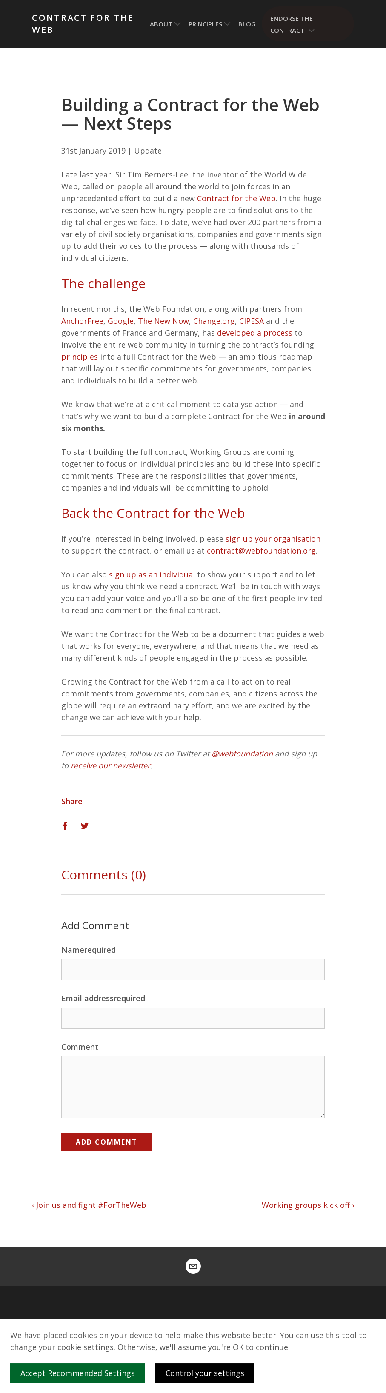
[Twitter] (85, 825)
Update (148, 151)
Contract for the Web (83, 23)
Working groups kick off (306, 1205)
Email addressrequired (103, 998)
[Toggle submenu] (177, 24)
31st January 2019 (93, 151)
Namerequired (88, 950)
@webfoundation (242, 753)
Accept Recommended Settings (80, 1373)
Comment (79, 1047)
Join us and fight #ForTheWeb (91, 1205)
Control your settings (205, 1373)
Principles (205, 24)
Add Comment (106, 1142)
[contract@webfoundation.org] (193, 1266)
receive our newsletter (110, 765)
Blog (247, 24)
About (161, 24)
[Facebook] (65, 825)
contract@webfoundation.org (261, 550)
